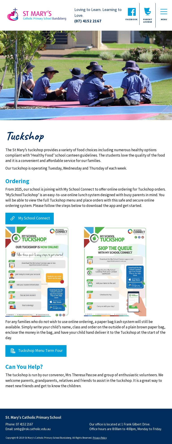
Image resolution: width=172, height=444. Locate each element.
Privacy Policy (100, 437)
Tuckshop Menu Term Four (40, 350)
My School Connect (34, 218)
